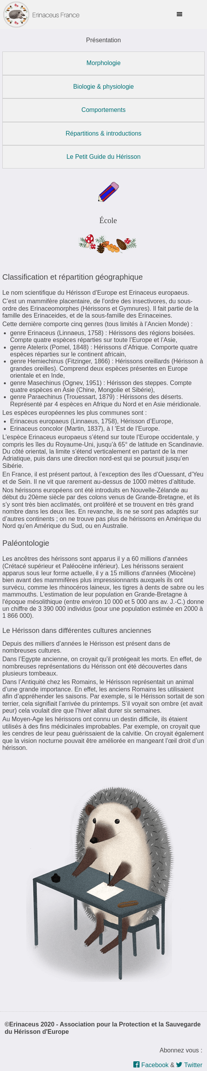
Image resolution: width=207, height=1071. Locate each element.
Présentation (103, 40)
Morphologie (103, 63)
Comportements (103, 110)
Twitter (189, 1065)
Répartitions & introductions (103, 133)
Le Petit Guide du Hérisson (103, 156)
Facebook (151, 1065)
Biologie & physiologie (103, 86)
